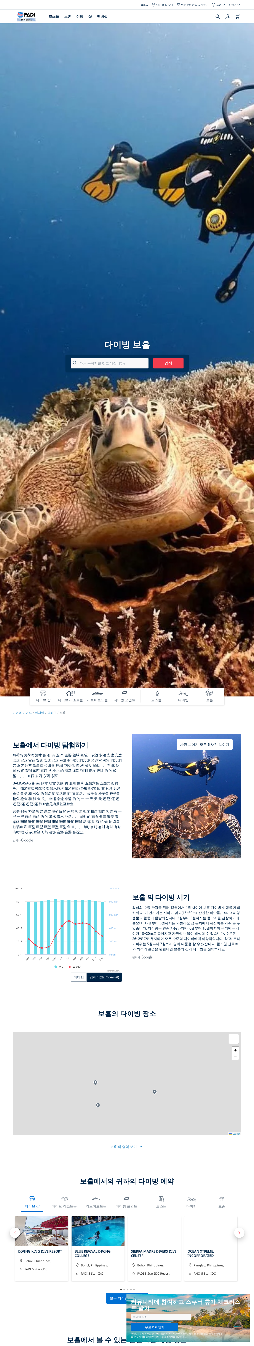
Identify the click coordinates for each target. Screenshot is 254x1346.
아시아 (39, 713)
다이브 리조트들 (64, 1201)
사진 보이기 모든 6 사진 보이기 (204, 744)
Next (239, 1233)
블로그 (144, 4)
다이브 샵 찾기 (162, 4)
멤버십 (102, 16)
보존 (67, 16)
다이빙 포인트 (126, 1201)
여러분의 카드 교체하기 (192, 4)
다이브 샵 (32, 1201)
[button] (95, 1082)
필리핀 (51, 713)
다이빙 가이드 (22, 713)
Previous (15, 1233)
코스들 (54, 16)
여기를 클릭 (144, 1336)
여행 (79, 16)
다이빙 (191, 1201)
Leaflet (234, 1133)
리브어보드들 (96, 1201)
